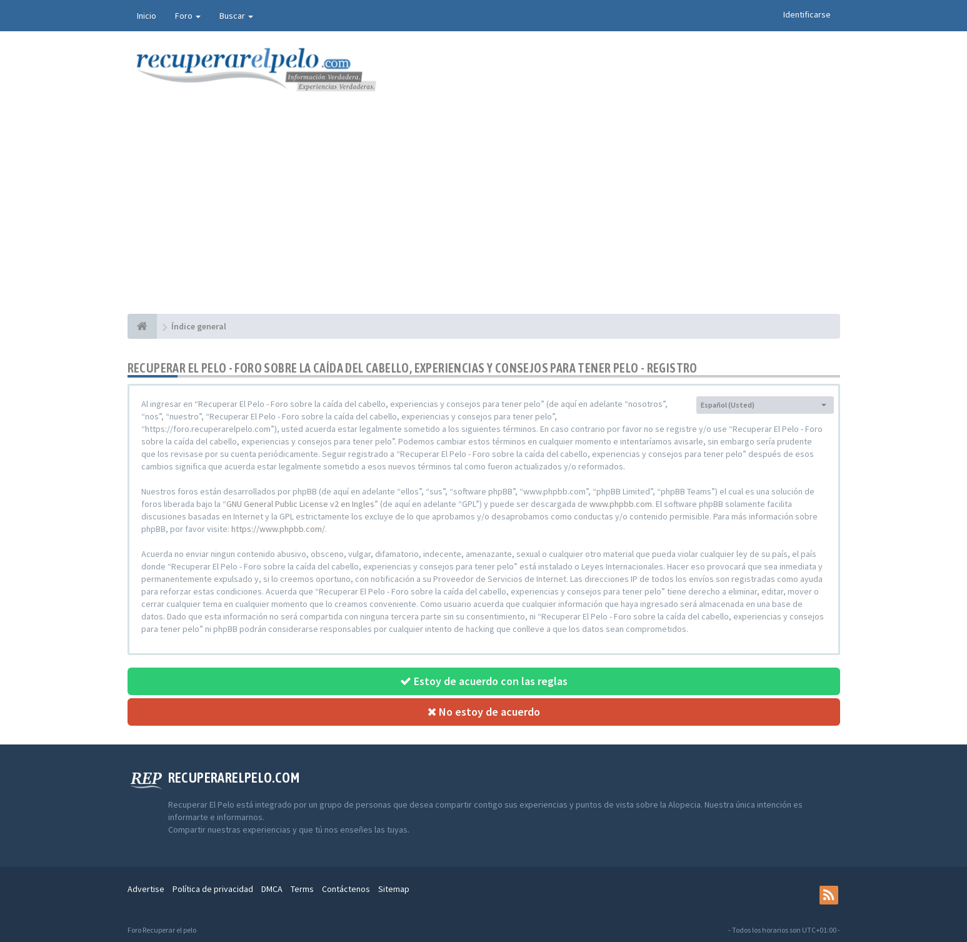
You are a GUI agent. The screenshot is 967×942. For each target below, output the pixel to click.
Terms (302, 888)
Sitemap (393, 888)
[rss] (828, 895)
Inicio (146, 15)
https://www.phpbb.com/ (278, 528)
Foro (188, 15)
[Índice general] (142, 326)
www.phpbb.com (620, 503)
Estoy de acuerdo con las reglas (484, 681)
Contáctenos (346, 888)
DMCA (272, 888)
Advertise (146, 888)
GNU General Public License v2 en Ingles (300, 503)
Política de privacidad (213, 888)
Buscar (236, 15)
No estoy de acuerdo (484, 711)
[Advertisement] (484, 220)
